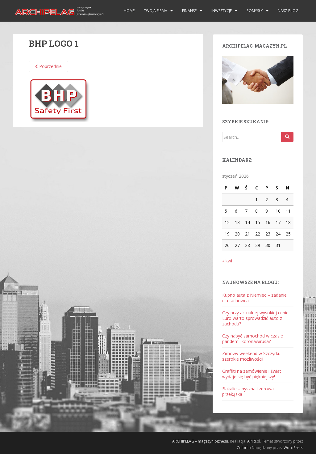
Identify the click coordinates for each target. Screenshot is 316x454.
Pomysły (255, 10)
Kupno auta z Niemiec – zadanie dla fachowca (254, 297)
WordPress (293, 447)
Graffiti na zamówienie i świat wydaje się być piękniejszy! (251, 374)
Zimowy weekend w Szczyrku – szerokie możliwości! (253, 356)
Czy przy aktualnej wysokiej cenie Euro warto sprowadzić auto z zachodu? (255, 318)
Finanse (189, 10)
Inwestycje (221, 10)
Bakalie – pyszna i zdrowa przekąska (248, 391)
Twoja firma (155, 10)
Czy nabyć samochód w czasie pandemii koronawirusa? (252, 338)
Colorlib (244, 447)
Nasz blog (288, 10)
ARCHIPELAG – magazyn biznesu (200, 441)
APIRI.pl (253, 441)
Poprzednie (48, 66)
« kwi (227, 261)
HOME (129, 10)
